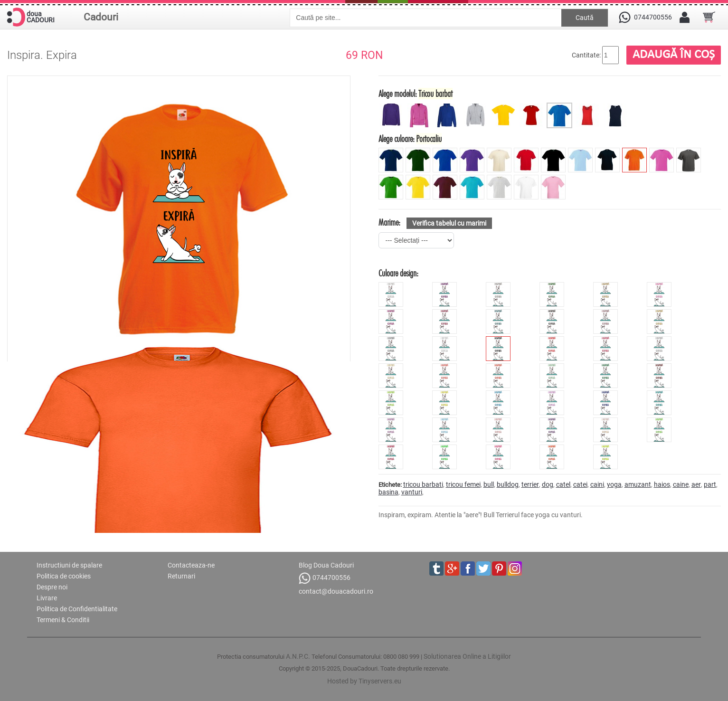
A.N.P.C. (298, 656)
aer (696, 484)
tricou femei (463, 484)
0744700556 (324, 578)
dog (547, 484)
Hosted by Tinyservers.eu (364, 681)
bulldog (508, 484)
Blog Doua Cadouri (326, 565)
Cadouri (101, 17)
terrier (530, 484)
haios (662, 484)
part (710, 484)
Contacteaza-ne (191, 565)
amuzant (637, 484)
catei (580, 484)
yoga (614, 484)
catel (563, 484)
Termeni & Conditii (63, 620)
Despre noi (52, 587)
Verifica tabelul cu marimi (449, 223)
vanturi (411, 492)
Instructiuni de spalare (69, 565)
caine (681, 484)
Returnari (181, 576)
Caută (585, 17)
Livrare (47, 598)
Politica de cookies (64, 576)
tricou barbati (423, 484)
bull (488, 484)
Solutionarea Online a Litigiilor (467, 656)
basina (388, 492)
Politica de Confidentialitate (77, 609)
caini (597, 484)
